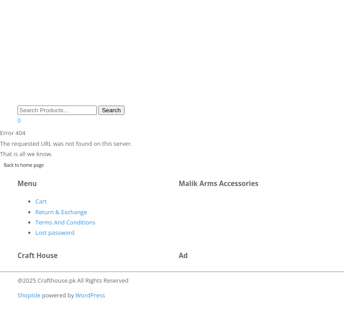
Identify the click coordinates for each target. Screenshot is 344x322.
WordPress (89, 295)
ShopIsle (29, 295)
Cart (41, 201)
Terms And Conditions (65, 222)
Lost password (55, 233)
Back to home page (24, 165)
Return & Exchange (61, 212)
